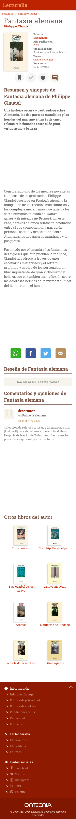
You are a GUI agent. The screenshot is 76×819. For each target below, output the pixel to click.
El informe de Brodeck (55, 625)
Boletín (20, 792)
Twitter (20, 774)
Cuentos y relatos (43, 59)
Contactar (17, 724)
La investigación (55, 586)
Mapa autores (19, 740)
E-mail (61, 353)
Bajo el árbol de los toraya (21, 588)
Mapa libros (18, 746)
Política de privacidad (25, 700)
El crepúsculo (21, 548)
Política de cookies (23, 706)
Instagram (22, 780)
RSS (18, 786)
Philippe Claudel (27, 13)
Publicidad (17, 718)
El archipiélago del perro (55, 548)
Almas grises (55, 663)
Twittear (46, 353)
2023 (36, 45)
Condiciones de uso (23, 712)
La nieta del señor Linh (21, 663)
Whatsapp (16, 353)
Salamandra (40, 38)
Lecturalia (8, 13)
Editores (15, 752)
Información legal (22, 694)
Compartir (31, 353)
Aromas (21, 625)
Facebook (22, 768)
